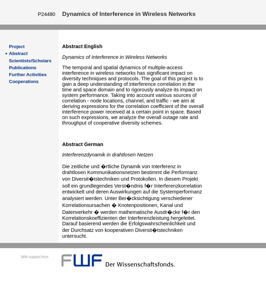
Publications (22, 67)
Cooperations (24, 81)
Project (17, 46)
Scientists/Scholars (30, 60)
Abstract (18, 53)
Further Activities (28, 74)
